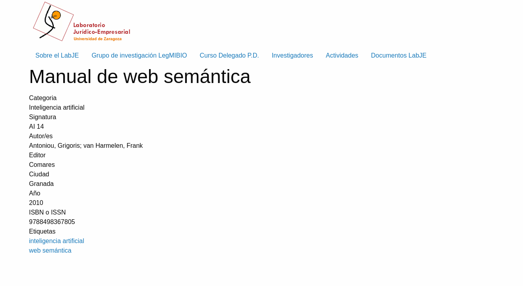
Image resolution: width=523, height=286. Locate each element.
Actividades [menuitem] (342, 55)
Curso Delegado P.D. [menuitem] (229, 55)
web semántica (50, 250)
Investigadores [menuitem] (292, 55)
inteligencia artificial (56, 241)
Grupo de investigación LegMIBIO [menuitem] (139, 55)
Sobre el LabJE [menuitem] (57, 55)
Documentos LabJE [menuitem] (399, 55)
